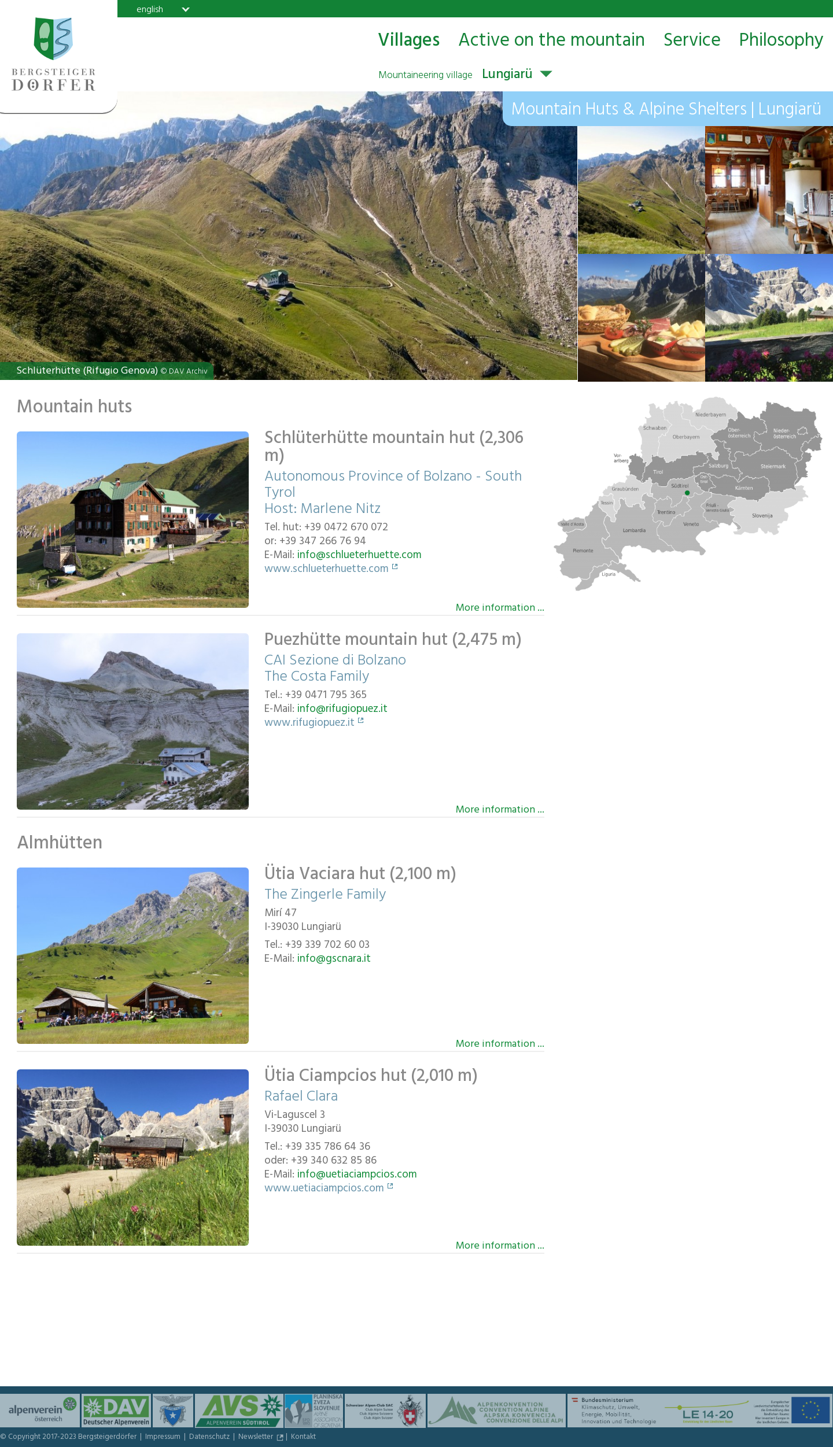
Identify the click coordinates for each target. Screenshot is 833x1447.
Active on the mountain (551, 41)
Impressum (163, 1438)
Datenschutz (210, 1438)
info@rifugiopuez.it (342, 710)
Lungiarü (455, 75)
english (150, 9)
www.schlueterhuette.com (326, 570)
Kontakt (303, 1438)
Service (692, 41)
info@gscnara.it (334, 960)
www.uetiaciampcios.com (324, 1189)
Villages (409, 41)
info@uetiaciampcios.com (357, 1175)
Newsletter (256, 1438)
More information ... (500, 607)
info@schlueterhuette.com (359, 556)
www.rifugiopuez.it (309, 724)
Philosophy (781, 41)
